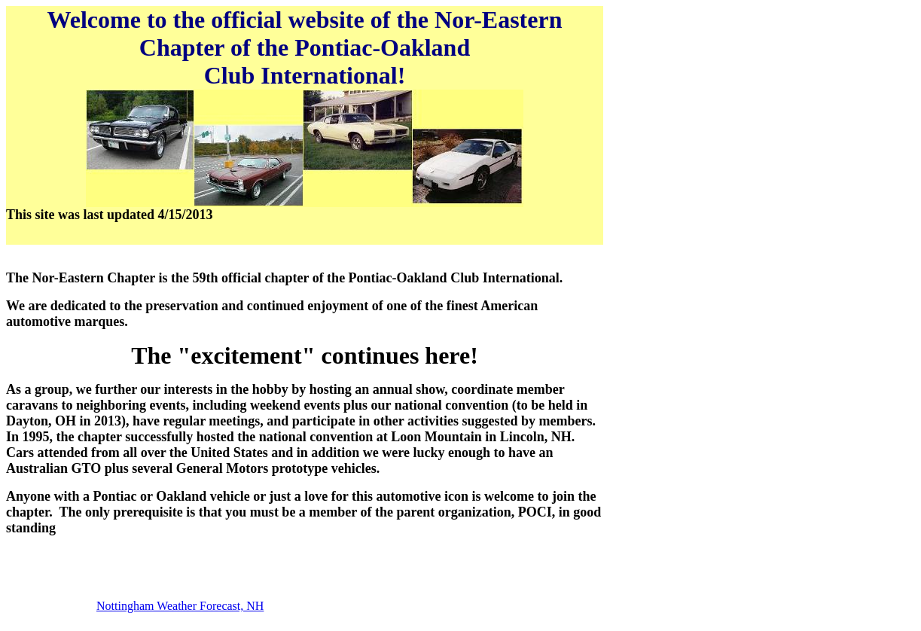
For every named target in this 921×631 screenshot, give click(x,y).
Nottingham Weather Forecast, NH (180, 605)
